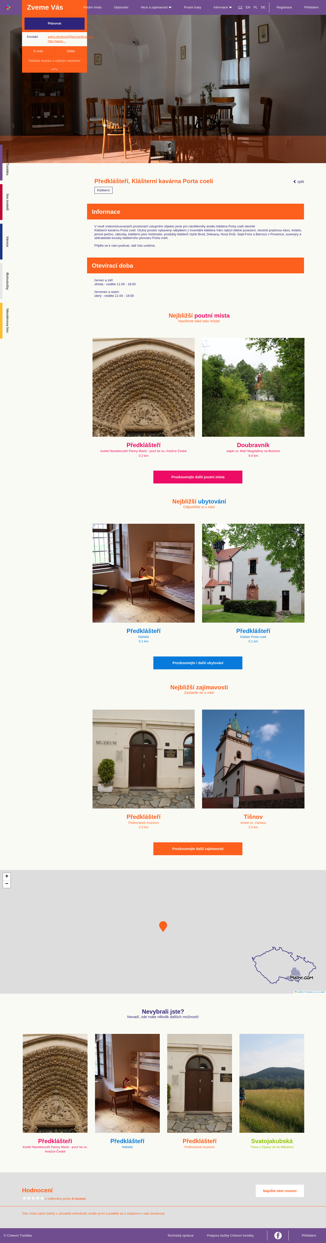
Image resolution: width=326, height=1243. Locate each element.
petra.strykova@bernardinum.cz (70, 37)
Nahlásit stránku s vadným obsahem (54, 61)
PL (255, 7)
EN (248, 7)
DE (263, 7)
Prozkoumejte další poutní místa (198, 477)
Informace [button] (222, 7)
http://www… (57, 41)
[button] (163, 926)
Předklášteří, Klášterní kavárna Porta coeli (153, 181)
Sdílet (71, 51)
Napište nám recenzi (280, 1191)
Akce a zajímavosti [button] (156, 7)
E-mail (38, 51)
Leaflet (299, 992)
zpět (298, 182)
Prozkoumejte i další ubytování (198, 663)
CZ (240, 7)
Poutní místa (92, 7)
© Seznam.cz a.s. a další (314, 992)
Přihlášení (311, 7)
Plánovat (54, 23)
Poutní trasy (192, 7)
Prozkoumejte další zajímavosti (198, 849)
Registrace (284, 7)
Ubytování (121, 7)
